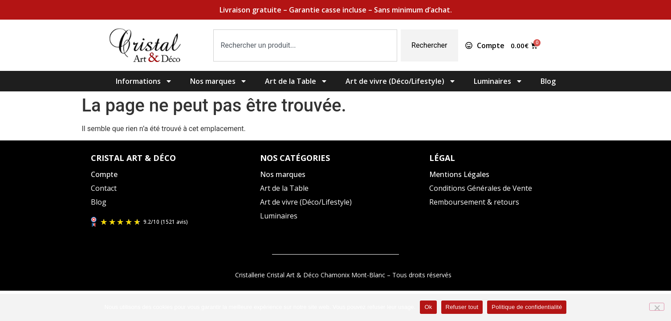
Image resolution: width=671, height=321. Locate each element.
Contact (104, 188)
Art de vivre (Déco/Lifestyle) (401, 81)
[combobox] (305, 45)
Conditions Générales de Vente (480, 188)
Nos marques (218, 81)
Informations (144, 81)
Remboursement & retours (474, 202)
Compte (104, 174)
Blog (548, 81)
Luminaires (498, 81)
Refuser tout (462, 307)
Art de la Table (296, 81)
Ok (428, 307)
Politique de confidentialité (527, 307)
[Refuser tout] (656, 307)
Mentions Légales (459, 174)
